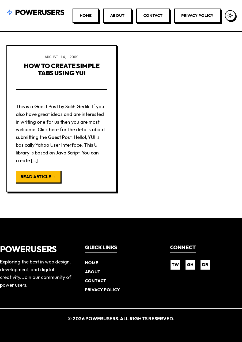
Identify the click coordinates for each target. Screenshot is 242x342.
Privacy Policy (197, 15)
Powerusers (35, 12)
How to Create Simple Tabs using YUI (61, 69)
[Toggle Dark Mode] (230, 15)
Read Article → (38, 176)
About (117, 15)
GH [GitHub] (190, 264)
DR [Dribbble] (205, 264)
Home (86, 15)
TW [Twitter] (175, 264)
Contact (152, 15)
